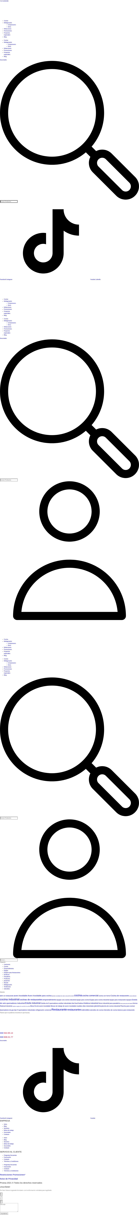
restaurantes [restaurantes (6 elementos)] (74, 1009)
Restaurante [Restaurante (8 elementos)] (59, 1009)
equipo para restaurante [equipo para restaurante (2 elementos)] (118, 1000)
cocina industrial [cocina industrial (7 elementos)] (9, 999)
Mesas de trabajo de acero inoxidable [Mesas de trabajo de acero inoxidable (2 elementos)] (63, 1006)
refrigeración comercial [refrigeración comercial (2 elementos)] (43, 1010)
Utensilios (7, 989)
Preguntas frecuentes (10, 1155)
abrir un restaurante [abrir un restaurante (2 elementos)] (6, 996)
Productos (7, 978)
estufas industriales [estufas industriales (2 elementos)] (65, 1003)
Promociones (8, 31)
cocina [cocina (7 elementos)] (78, 995)
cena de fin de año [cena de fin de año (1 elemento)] (69, 995)
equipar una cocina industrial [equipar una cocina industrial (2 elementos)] (66, 1000)
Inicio (5, 1124)
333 (6, 1033)
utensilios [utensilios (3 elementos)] (86, 1010)
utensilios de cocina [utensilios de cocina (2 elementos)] (96, 1010)
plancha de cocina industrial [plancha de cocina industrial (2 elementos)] (110, 1006)
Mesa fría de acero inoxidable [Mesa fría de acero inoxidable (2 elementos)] (40, 1006)
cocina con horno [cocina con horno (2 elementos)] (104, 996)
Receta (6, 982)
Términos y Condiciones (11, 1161)
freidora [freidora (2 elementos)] (80, 1003)
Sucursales (7, 1132)
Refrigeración (8, 23)
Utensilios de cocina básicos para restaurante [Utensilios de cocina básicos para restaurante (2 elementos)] (119, 1010)
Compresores (12, 25)
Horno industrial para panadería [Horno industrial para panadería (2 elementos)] (109, 1003)
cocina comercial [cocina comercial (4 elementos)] (90, 995)
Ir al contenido (4, 1)
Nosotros (6, 1128)
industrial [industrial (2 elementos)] (9, 1006)
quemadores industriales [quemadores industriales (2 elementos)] (27, 1010)
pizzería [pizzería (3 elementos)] (97, 1006)
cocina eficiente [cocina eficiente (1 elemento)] (132, 995)
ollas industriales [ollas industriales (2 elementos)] (88, 1006)
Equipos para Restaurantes (12, 972)
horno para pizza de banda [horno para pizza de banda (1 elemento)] (126, 1003)
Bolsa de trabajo (9, 1130)
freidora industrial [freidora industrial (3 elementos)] (91, 1003)
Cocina (6, 20)
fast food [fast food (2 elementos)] (75, 1003)
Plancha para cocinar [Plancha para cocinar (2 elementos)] (127, 1006)
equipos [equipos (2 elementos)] (128, 1000)
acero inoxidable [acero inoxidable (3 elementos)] (20, 996)
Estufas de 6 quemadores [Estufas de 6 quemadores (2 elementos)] (49, 1003)
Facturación (7, 1157)
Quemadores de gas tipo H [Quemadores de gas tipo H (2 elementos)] (9, 1010)
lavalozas (6, 974)
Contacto (6, 1134)
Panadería (7, 976)
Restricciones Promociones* (12, 1175)
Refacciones (7, 29)
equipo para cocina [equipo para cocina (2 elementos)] (82, 1000)
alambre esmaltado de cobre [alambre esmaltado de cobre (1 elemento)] (58, 995)
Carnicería (7, 964)
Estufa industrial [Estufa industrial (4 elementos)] (32, 1003)
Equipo (6, 970)
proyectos (7, 980)
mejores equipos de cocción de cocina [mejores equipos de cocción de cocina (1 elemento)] (21, 1006)
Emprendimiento (9, 968)
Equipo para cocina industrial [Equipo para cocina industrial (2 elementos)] (99, 1000)
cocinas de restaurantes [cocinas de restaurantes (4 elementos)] (31, 999)
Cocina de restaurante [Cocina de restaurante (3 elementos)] (120, 996)
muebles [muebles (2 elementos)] (79, 1006)
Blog (5, 37)
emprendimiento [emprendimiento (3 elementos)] (49, 1000)
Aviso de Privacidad (9, 1179)
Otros (9, 27)
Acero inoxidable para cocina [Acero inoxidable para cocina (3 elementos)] (39, 996)
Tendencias (7, 987)
